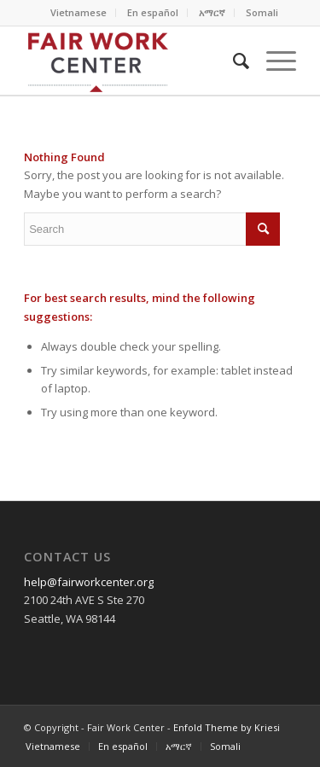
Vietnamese (78, 12)
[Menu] (272, 60)
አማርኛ (212, 12)
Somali (262, 12)
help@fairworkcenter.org (89, 582)
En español (152, 12)
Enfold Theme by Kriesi (226, 727)
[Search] (232, 60)
